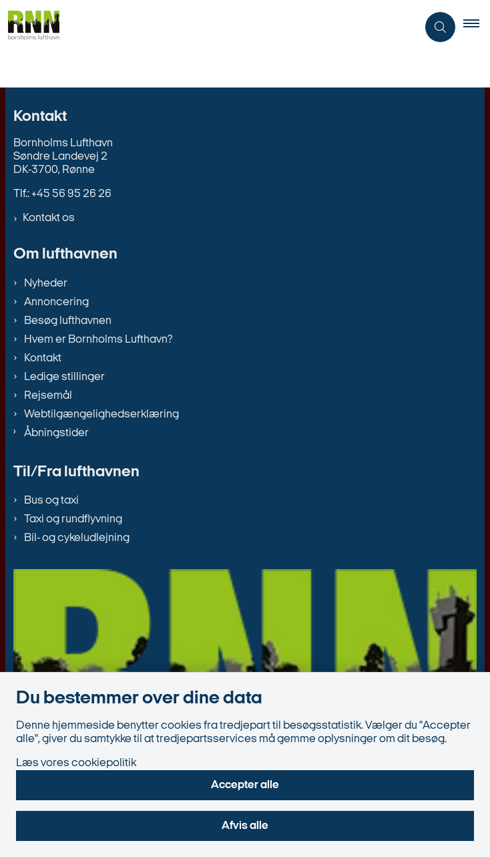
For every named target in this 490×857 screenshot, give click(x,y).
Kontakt (42, 358)
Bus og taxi (51, 500)
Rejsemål (48, 395)
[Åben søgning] (440, 27)
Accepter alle (245, 785)
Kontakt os (49, 218)
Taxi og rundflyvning (73, 519)
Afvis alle (245, 826)
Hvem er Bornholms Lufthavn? (98, 339)
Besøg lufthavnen (67, 321)
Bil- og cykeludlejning (77, 538)
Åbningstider (56, 433)
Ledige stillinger (64, 377)
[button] (476, 27)
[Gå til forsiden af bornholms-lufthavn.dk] (29, 27)
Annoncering (56, 302)
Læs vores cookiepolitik (76, 763)
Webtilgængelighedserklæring (101, 414)
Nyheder (45, 283)
